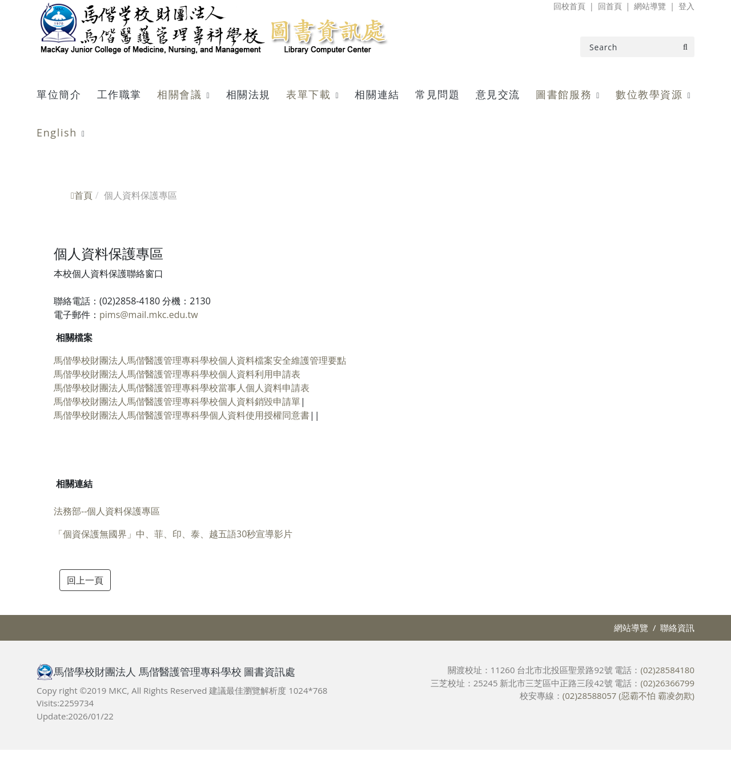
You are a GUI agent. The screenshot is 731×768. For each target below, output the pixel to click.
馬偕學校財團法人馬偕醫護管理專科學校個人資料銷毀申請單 (177, 401)
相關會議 (179, 94)
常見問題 (437, 94)
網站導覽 (650, 6)
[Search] (637, 47)
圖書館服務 (564, 94)
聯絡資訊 (677, 627)
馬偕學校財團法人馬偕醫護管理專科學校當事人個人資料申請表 (182, 387)
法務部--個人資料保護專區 (107, 511)
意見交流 (498, 94)
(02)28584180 (667, 669)
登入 (686, 6)
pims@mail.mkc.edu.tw (148, 314)
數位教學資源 (649, 94)
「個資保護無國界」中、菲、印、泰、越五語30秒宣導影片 (173, 534)
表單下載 (308, 94)
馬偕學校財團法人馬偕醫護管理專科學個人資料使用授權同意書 (182, 415)
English (57, 132)
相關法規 (248, 94)
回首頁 (610, 6)
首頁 (82, 195)
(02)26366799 (667, 683)
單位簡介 (59, 94)
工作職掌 (119, 94)
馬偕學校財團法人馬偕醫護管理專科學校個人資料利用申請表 (177, 374)
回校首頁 (569, 6)
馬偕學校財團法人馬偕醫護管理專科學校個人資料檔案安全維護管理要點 (200, 360)
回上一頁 (85, 580)
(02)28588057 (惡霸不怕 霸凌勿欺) (628, 695)
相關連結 (377, 94)
